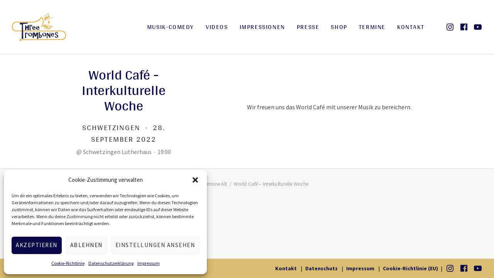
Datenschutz (321, 268)
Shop (339, 26)
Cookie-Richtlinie (68, 263)
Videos (217, 26)
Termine (372, 26)
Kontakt (410, 26)
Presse (308, 26)
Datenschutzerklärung (111, 263)
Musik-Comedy (170, 26)
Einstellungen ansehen (155, 245)
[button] (195, 180)
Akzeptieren (37, 245)
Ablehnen (86, 245)
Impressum (148, 263)
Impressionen (262, 26)
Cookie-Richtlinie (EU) (410, 268)
